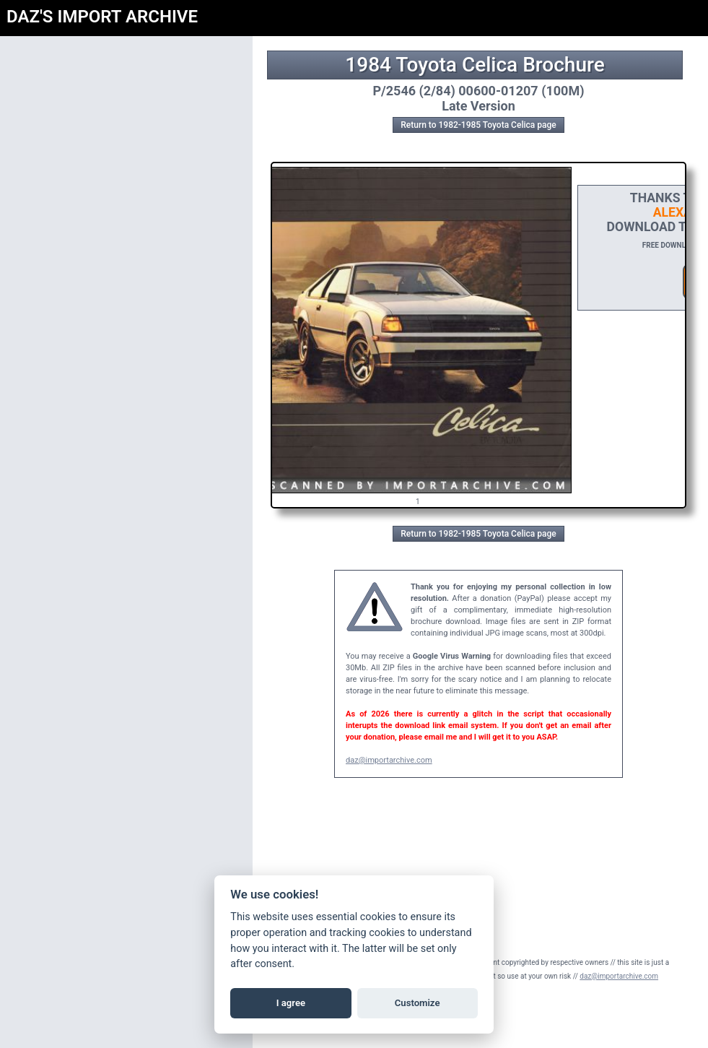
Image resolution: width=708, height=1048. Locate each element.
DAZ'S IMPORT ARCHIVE (102, 17)
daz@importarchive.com (389, 760)
